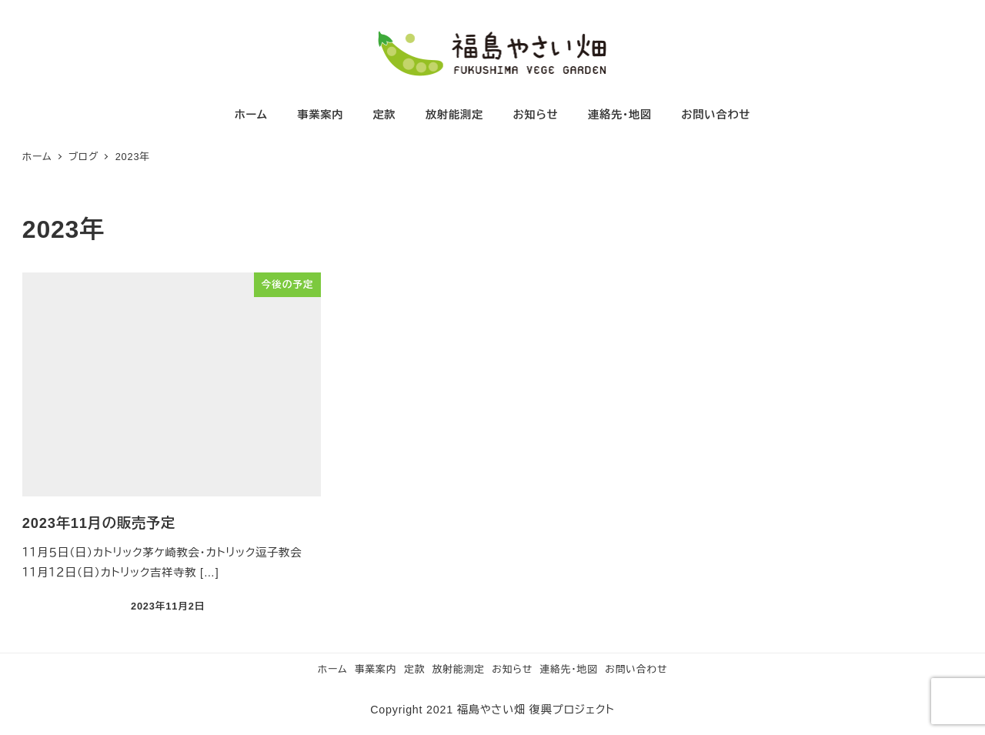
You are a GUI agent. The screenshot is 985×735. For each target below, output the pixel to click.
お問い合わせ (636, 669)
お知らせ (512, 669)
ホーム (333, 669)
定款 (414, 669)
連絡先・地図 (569, 669)
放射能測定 (458, 669)
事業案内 (375, 669)
